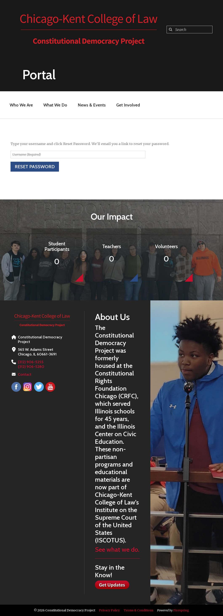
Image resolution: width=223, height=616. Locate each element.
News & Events (92, 105)
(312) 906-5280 (31, 366)
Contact (24, 374)
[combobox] (189, 29)
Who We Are (21, 105)
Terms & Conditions (138, 610)
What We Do (55, 105)
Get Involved (128, 105)
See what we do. (117, 549)
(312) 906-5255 (30, 362)
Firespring (181, 610)
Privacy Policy (109, 610)
